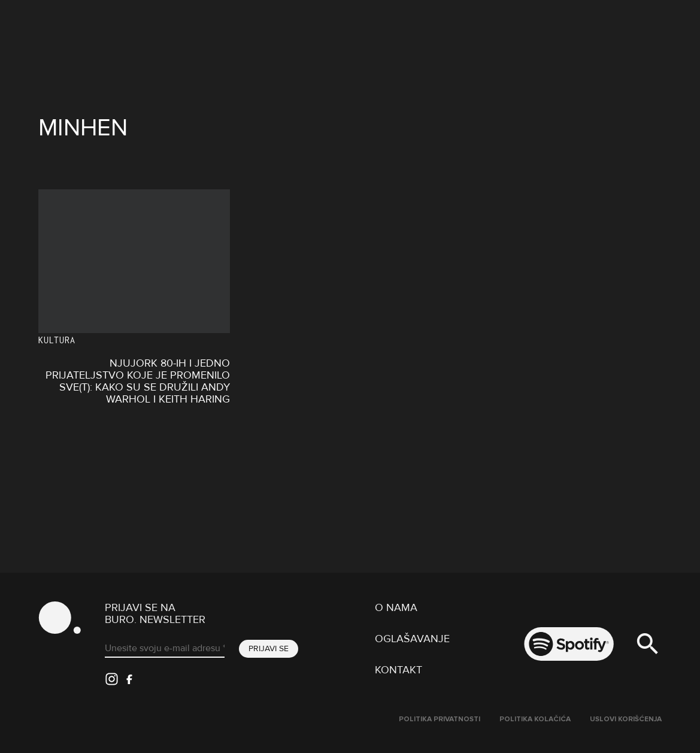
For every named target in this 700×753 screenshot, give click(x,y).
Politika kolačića (535, 719)
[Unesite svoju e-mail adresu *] (165, 649)
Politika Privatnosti (439, 719)
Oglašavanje (412, 638)
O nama (396, 607)
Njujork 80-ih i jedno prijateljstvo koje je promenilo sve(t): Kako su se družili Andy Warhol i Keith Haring (138, 381)
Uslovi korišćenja (626, 719)
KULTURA (56, 340)
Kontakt (398, 669)
